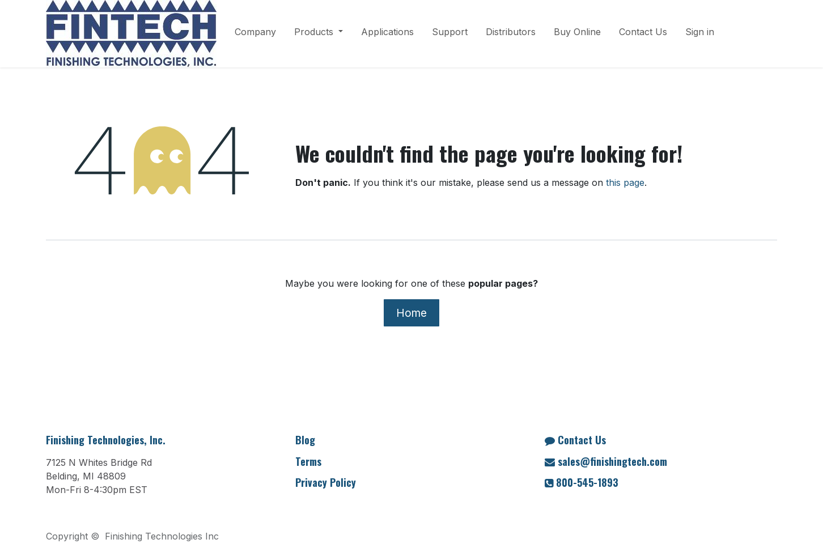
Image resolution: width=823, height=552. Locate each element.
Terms (308, 461)
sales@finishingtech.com (612, 461)
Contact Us (582, 439)
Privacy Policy (325, 482)
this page (625, 182)
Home (411, 313)
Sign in (699, 31)
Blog (305, 439)
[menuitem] (255, 34)
